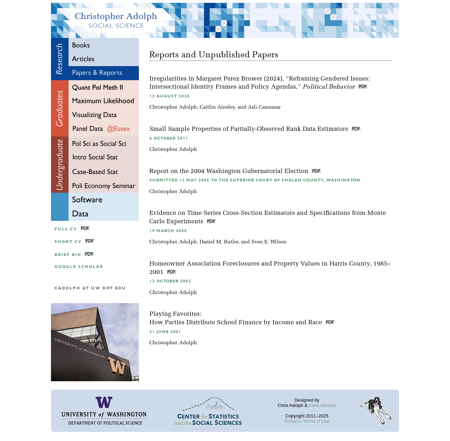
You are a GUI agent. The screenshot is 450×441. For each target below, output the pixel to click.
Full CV (65, 229)
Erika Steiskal (322, 405)
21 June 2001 (165, 332)
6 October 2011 (168, 138)
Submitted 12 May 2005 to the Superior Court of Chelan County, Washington (254, 180)
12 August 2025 (169, 96)
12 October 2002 (170, 281)
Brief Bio (67, 255)
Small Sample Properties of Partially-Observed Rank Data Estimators (249, 129)
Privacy (291, 421)
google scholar (78, 266)
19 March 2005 (168, 231)
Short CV (68, 241)
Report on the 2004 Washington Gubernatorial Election (229, 171)
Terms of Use (316, 421)
